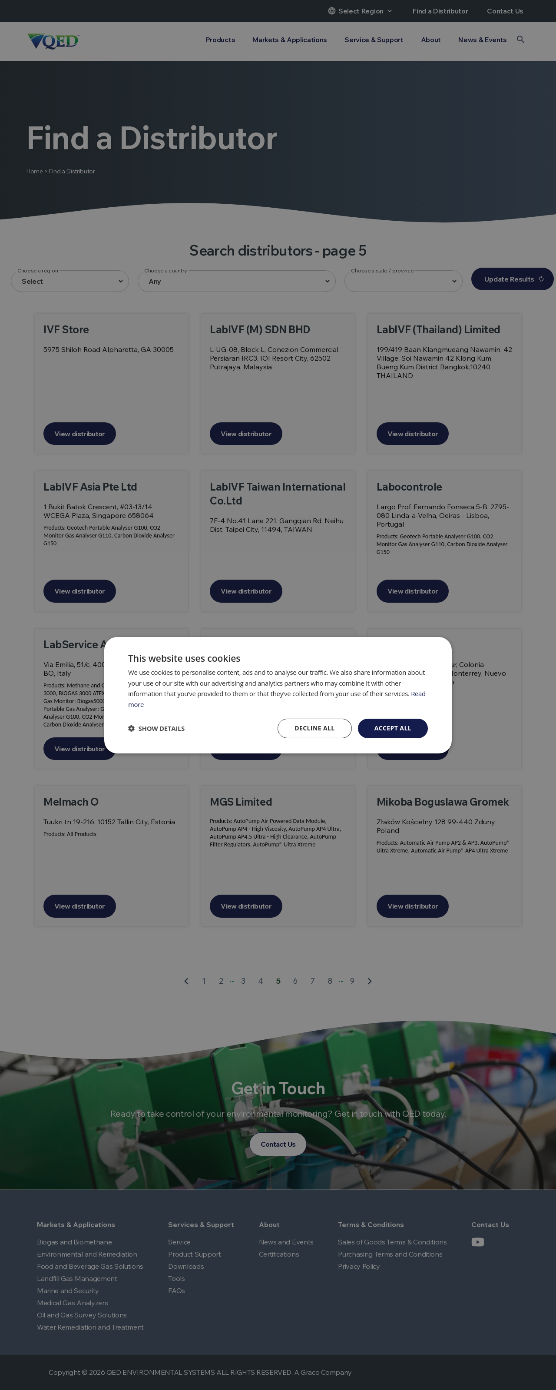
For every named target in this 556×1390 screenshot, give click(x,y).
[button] (156, 728)
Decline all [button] (314, 728)
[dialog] (278, 695)
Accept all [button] (392, 728)
